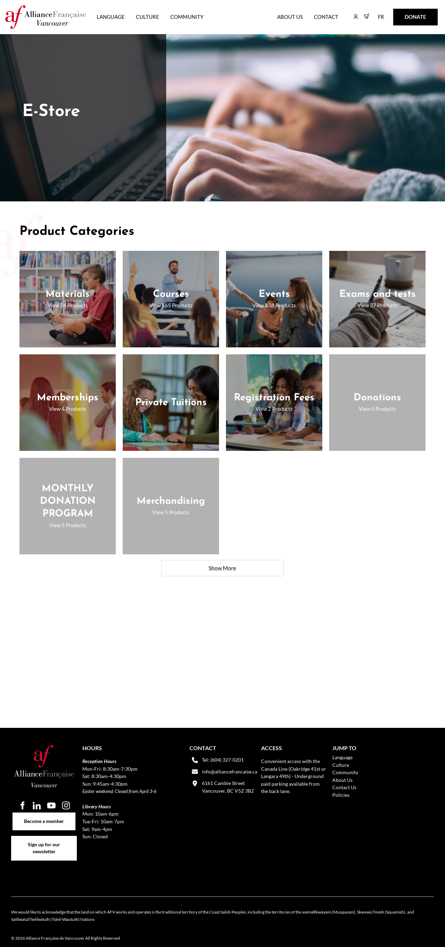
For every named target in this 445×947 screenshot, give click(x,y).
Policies (340, 795)
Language (111, 17)
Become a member (44, 816)
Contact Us (344, 787)
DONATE (404, 13)
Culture (147, 17)
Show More (222, 567)
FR (376, 13)
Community (186, 17)
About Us (290, 17)
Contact (326, 17)
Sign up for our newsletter (44, 839)
